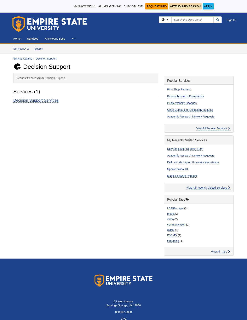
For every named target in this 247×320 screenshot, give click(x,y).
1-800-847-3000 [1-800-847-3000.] (134, 6)
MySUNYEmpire (84, 6)
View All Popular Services (213, 128)
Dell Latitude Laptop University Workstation (193, 162)
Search (40, 48)
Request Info (156, 6)
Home (16, 38)
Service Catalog (22, 58)
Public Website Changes (182, 103)
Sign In (231, 20)
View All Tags (220, 251)
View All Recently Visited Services (208, 187)
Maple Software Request (182, 175)
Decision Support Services (36, 100)
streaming (173, 240)
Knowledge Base (55, 38)
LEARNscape (175, 208)
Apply (208, 6)
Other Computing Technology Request (190, 109)
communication (176, 224)
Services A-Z (21, 48)
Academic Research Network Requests (190, 116)
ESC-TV (172, 235)
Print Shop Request (179, 89)
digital (170, 229)
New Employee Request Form (185, 148)
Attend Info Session (185, 6)
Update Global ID (177, 169)
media (171, 213)
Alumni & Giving (109, 6)
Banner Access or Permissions (185, 96)
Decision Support (46, 58)
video (170, 219)
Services (32, 38)
